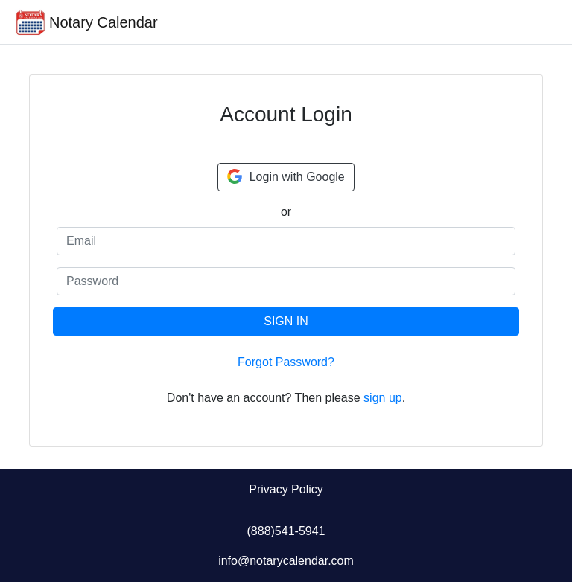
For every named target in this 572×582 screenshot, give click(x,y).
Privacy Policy (286, 489)
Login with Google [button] (286, 176)
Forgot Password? (286, 362)
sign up (382, 397)
